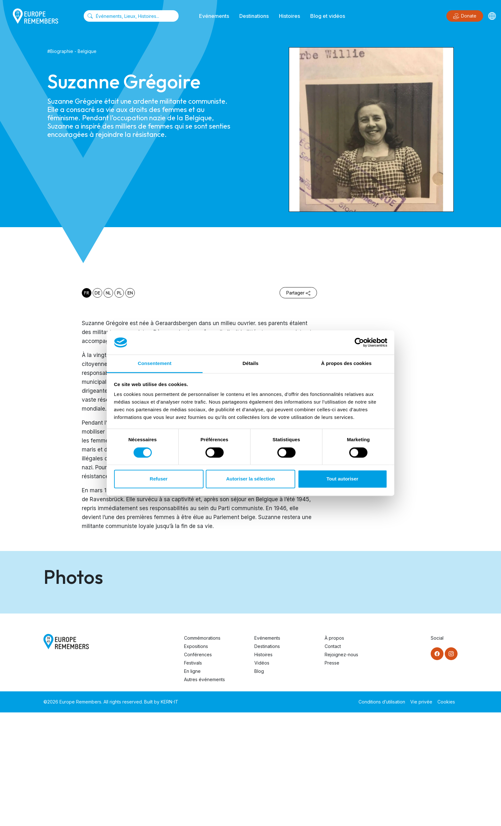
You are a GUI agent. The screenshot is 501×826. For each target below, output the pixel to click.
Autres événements (204, 793)
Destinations (254, 16)
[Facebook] (437, 767)
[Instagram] (451, 767)
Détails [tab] (250, 363)
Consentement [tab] (154, 363)
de (97, 293)
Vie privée (421, 815)
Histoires (289, 16)
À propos (334, 751)
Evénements (214, 16)
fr (86, 293)
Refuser (159, 479)
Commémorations (202, 751)
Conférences (198, 768)
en (130, 293)
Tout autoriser (342, 479)
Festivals (193, 776)
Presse (332, 776)
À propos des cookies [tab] (346, 363)
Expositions (196, 760)
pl (119, 293)
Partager (298, 292)
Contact (333, 760)
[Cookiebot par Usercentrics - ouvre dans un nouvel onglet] (359, 342)
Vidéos (261, 776)
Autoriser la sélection (250, 479)
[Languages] (492, 16)
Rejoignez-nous (341, 768)
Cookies (446, 815)
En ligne (192, 784)
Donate (464, 16)
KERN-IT (169, 815)
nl (108, 293)
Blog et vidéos (327, 16)
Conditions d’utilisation (381, 815)
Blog (259, 784)
